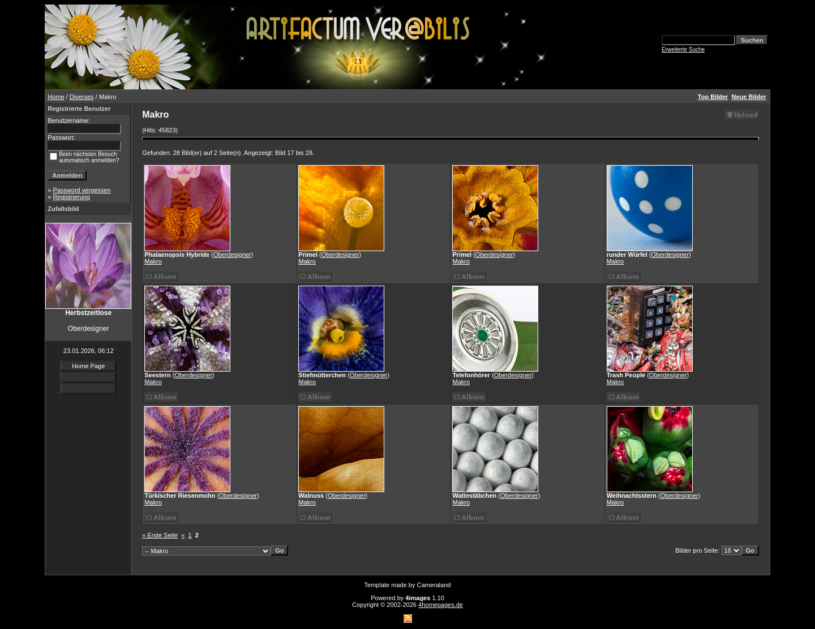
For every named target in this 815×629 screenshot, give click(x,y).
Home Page (88, 366)
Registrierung (71, 196)
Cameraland (434, 584)
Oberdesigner (232, 254)
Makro (153, 261)
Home (56, 96)
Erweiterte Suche (683, 49)
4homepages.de (440, 604)
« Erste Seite (160, 535)
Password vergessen (81, 190)
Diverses (82, 96)
